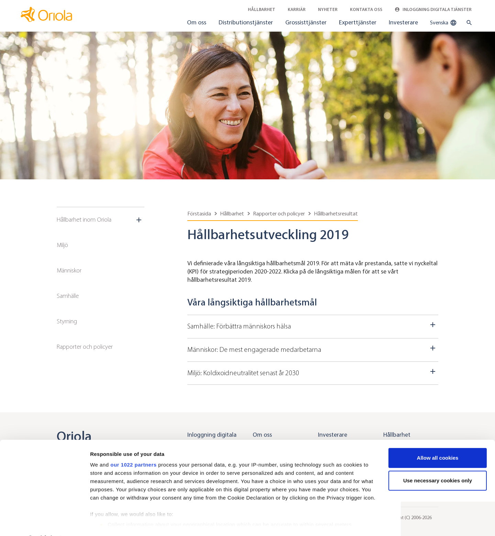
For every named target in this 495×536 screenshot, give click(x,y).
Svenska (443, 23)
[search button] (467, 22)
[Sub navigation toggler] (139, 220)
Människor (69, 270)
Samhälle (68, 296)
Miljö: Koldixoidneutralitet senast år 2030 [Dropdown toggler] (312, 372)
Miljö (62, 245)
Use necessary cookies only (437, 462)
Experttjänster (357, 22)
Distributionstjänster (246, 22)
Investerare (403, 22)
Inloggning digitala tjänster (433, 9)
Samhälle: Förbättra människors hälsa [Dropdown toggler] (312, 325)
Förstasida (199, 213)
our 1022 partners (133, 446)
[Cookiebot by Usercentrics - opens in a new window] (44, 522)
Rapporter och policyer (85, 346)
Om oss (196, 22)
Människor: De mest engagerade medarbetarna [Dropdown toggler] (312, 349)
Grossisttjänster (306, 22)
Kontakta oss (366, 9)
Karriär (297, 9)
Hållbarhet (261, 9)
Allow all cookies (438, 440)
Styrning (67, 321)
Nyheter (328, 9)
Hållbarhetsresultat (336, 213)
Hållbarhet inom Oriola (84, 219)
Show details (106, 522)
